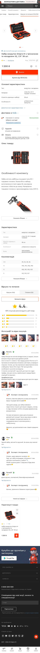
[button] (35, 30)
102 (8, 524)
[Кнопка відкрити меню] (2, 6)
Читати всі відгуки (20, 499)
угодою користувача (31, 613)
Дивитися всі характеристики (13, 108)
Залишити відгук (20, 299)
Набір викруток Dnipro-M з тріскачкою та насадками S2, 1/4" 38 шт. (10, 528)
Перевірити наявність (13, 122)
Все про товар (6, 14)
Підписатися (8, 609)
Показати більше (20, 279)
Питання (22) (29, 292)
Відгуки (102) (11, 292)
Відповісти (6, 389)
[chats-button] (36, 637)
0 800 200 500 (7, 587)
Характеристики (18, 14)
